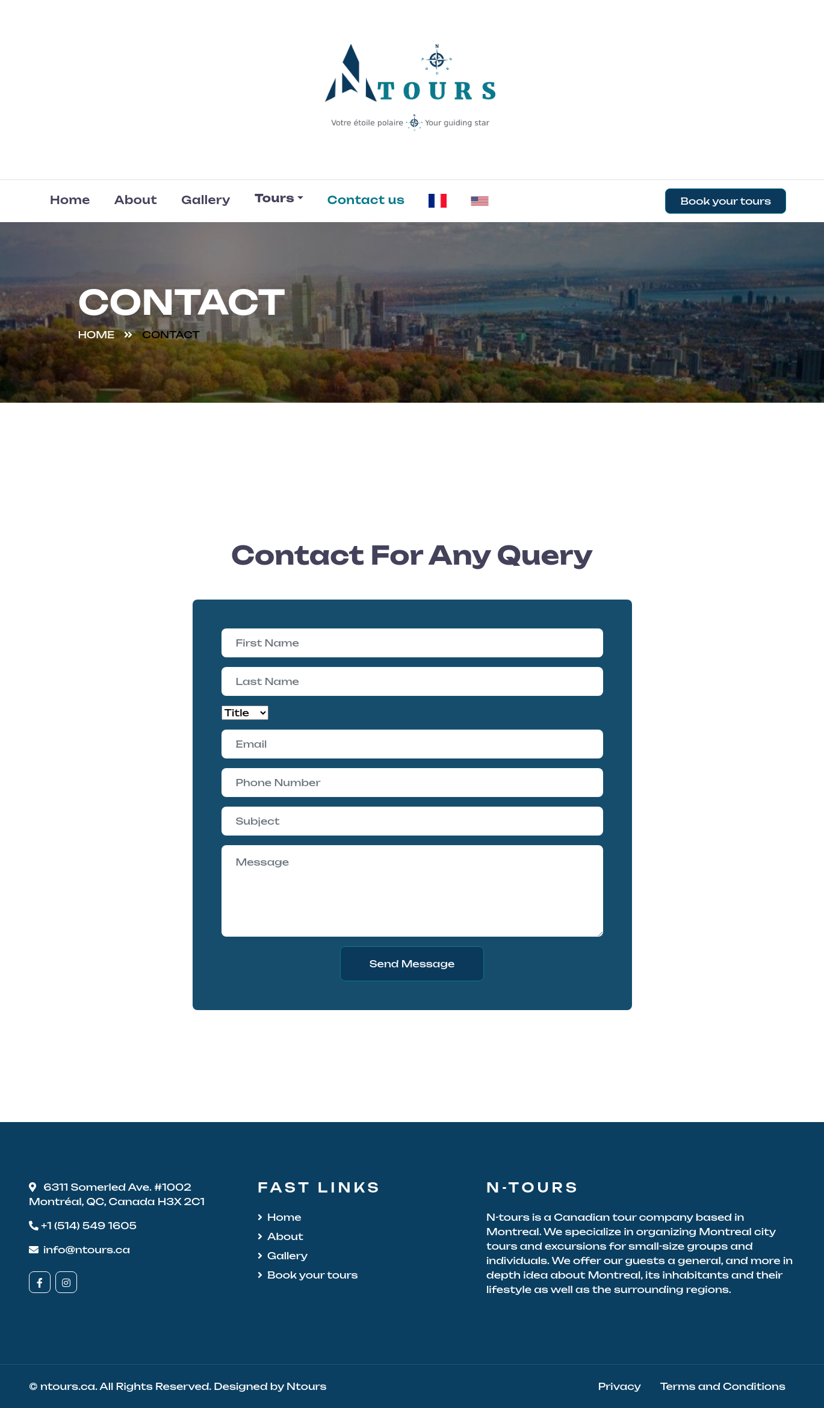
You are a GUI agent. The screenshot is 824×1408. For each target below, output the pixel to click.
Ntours (306, 1386)
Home (70, 199)
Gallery (206, 199)
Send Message (412, 964)
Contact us (366, 199)
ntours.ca (67, 1386)
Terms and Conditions (722, 1386)
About (136, 199)
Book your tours (725, 201)
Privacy (619, 1386)
